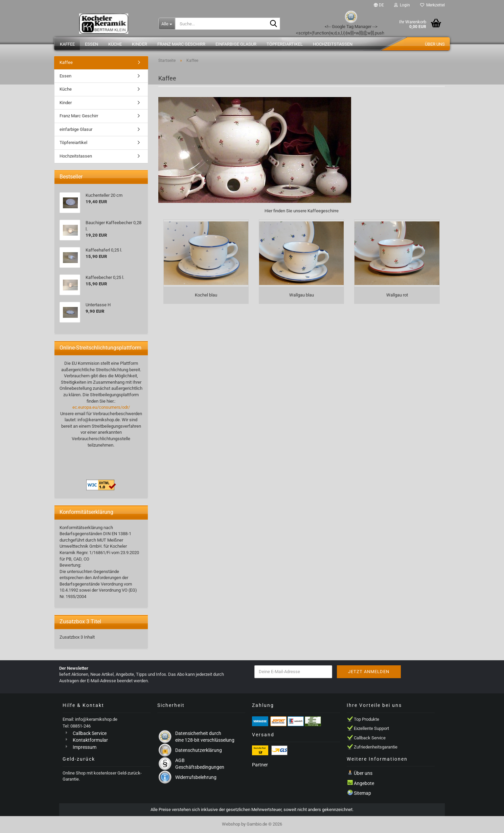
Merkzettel (432, 5)
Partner (260, 764)
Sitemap (362, 793)
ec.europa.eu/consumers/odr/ (101, 407)
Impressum (84, 747)
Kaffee (67, 44)
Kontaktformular (90, 740)
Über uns (435, 44)
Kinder (139, 44)
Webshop (231, 824)
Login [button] (402, 5)
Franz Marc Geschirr (181, 44)
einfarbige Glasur (235, 44)
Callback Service (90, 733)
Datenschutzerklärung (198, 750)
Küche (115, 44)
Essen (91, 44)
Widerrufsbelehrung (195, 777)
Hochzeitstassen (332, 44)
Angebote (364, 783)
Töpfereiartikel (285, 44)
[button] (379, 5)
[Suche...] (166, 24)
